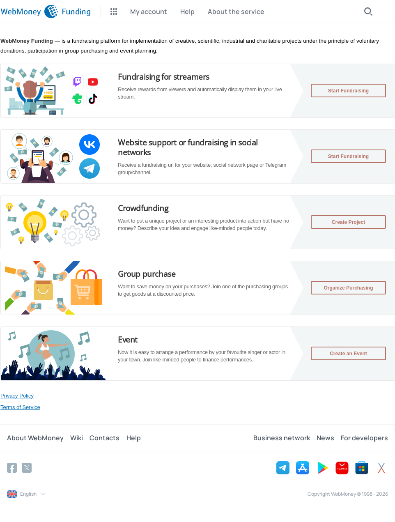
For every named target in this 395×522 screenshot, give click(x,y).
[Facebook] (12, 468)
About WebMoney (35, 437)
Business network (281, 437)
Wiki (76, 437)
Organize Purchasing (348, 288)
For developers (364, 437)
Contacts (104, 437)
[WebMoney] (29, 11)
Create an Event (348, 353)
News (325, 437)
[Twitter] (27, 468)
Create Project (348, 222)
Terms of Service (20, 407)
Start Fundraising (348, 91)
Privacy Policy (17, 396)
